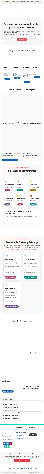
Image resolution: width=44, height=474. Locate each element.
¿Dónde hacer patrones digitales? (12, 415)
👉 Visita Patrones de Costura (22, 460)
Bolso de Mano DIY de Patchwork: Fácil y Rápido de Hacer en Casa (11, 154)
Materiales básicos (9, 184)
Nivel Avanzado (10, 288)
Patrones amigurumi (21, 468)
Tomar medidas (33, 184)
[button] (22, 13)
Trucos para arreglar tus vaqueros (30, 352)
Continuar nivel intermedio (30, 277)
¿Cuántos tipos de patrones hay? (12, 407)
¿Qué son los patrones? (10, 399)
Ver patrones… (22, 39)
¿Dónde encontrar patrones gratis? (12, 413)
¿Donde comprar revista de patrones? (12, 418)
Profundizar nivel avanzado (11, 306)
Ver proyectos (33, 204)
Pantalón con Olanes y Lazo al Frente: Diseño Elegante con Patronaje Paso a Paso (32, 122)
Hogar (35, 68)
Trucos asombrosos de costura (9, 352)
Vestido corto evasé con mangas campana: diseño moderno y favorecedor (11, 122)
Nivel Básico (9, 259)
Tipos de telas (20, 184)
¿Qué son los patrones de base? (11, 404)
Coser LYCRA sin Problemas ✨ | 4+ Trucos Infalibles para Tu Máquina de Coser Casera (32, 387)
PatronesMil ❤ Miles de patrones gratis (35, 472)
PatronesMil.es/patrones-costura (18, 3)
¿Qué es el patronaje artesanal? (11, 410)
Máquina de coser (8, 198)
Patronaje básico (21, 198)
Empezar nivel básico (10, 277)
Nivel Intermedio (29, 259)
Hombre (15, 68)
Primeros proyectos (34, 198)
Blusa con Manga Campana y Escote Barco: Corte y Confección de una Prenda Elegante (32, 155)
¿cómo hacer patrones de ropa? (11, 402)
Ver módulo (7, 189)
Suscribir (33, 434)
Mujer (5, 68)
